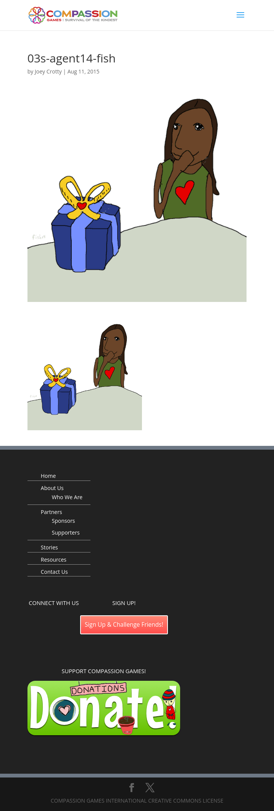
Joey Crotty (48, 71)
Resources (53, 559)
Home (48, 475)
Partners (51, 512)
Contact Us (54, 571)
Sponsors (63, 520)
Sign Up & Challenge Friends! (124, 625)
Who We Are (67, 497)
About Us (52, 488)
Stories (49, 547)
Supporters (66, 532)
